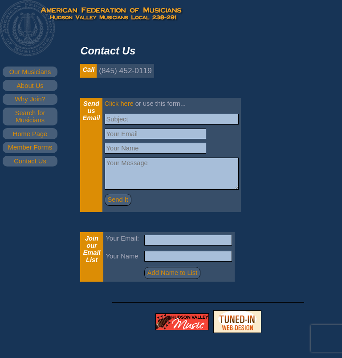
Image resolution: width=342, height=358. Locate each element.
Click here (119, 103)
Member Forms (30, 147)
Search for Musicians (30, 116)
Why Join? (30, 99)
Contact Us (30, 161)
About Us (29, 85)
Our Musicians (30, 71)
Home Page (30, 133)
